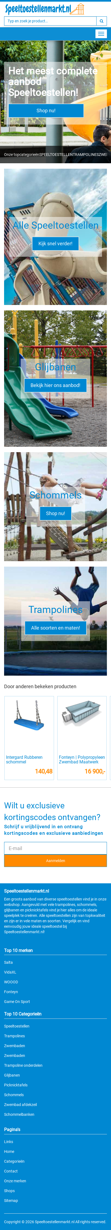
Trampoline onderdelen (23, 1065)
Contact (11, 1171)
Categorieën (14, 1161)
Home (9, 1151)
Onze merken (15, 1181)
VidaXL (10, 972)
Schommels (14, 1095)
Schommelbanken (19, 1114)
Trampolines (14, 1036)
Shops (9, 1191)
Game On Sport (17, 1001)
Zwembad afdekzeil (20, 1104)
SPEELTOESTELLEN (56, 154)
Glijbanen (12, 1075)
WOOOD (11, 982)
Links (8, 1142)
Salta (8, 962)
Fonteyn (11, 992)
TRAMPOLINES (86, 154)
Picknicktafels (16, 1085)
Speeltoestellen (16, 1026)
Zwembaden (14, 1046)
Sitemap (11, 1200)
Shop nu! (46, 110)
